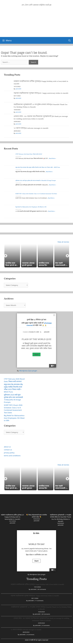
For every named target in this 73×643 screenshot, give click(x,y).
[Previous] (5, 255)
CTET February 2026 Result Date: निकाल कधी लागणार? (28, 154)
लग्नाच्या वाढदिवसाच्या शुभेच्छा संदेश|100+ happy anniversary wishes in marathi (41, 93)
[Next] (67, 255)
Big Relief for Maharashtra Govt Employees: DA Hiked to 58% (30, 207)
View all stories (63, 242)
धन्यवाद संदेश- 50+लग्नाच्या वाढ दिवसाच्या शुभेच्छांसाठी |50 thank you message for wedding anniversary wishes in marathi (41, 117)
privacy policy (9, 453)
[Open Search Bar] (69, 40)
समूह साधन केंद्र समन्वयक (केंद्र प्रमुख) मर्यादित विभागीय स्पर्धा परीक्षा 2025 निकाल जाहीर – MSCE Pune (37, 167)
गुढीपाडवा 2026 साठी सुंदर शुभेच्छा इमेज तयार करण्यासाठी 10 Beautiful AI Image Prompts (35, 181)
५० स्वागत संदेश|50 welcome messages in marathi (31, 128)
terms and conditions (12, 455)
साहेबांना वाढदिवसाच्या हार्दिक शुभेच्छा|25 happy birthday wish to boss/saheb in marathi (41, 82)
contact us (8, 450)
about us (7, 447)
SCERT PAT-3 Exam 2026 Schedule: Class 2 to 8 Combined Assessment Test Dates (36, 194)
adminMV (18, 89)
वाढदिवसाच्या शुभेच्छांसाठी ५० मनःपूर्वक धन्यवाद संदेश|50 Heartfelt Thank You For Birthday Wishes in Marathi (40, 105)
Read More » (52, 158)
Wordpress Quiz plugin (28, 371)
